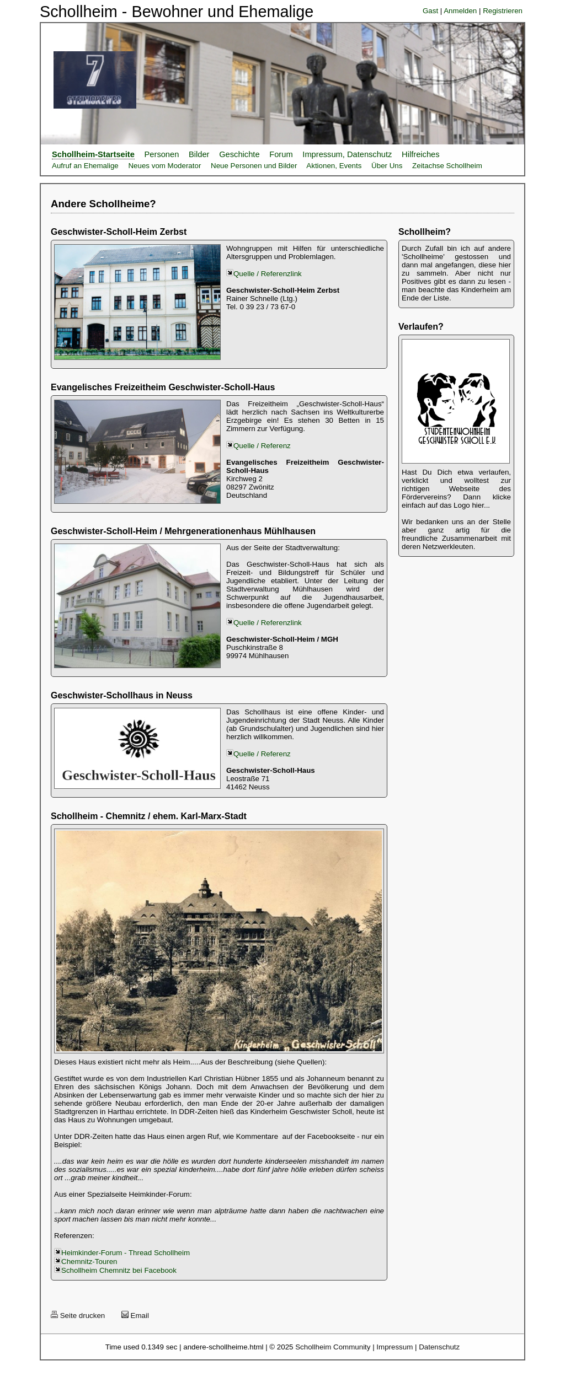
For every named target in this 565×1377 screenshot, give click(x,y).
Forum (280, 154)
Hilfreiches (420, 154)
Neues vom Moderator (164, 166)
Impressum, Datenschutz (347, 154)
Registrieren (503, 11)
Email (135, 1315)
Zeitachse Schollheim (447, 166)
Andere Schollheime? (103, 203)
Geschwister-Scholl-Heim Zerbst (118, 231)
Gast (430, 11)
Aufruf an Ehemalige (85, 166)
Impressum (394, 1347)
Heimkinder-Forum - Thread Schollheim (125, 1253)
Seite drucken (78, 1315)
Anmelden (460, 11)
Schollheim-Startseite (93, 154)
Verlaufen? (421, 326)
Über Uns (386, 166)
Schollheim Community (332, 1347)
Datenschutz (439, 1347)
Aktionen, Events (333, 166)
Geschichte (239, 154)
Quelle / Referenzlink (264, 274)
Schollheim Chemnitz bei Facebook (119, 1270)
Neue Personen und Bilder (254, 166)
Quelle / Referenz (262, 446)
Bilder (199, 154)
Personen (162, 154)
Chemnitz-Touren (89, 1261)
